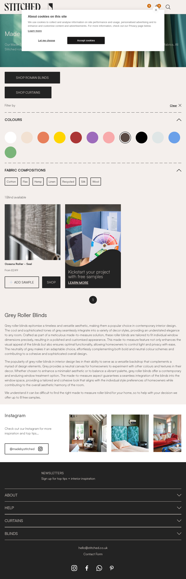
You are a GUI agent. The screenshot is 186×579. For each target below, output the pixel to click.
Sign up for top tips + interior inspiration (68, 478)
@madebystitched (26, 449)
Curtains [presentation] (93, 520)
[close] (156, 9)
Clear (175, 105)
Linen (52, 181)
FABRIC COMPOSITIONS (25, 170)
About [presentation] (93, 495)
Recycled (68, 181)
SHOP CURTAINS (28, 92)
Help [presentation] (93, 507)
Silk (83, 181)
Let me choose (46, 40)
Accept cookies (86, 40)
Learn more (35, 30)
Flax (25, 181)
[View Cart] (157, 6)
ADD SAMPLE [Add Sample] (22, 282)
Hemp (38, 181)
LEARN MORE (78, 283)
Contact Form (93, 554)
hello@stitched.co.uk (93, 548)
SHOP (51, 282)
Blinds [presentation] (93, 533)
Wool (95, 181)
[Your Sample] (146, 7)
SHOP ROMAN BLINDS (32, 78)
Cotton (11, 181)
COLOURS (13, 119)
